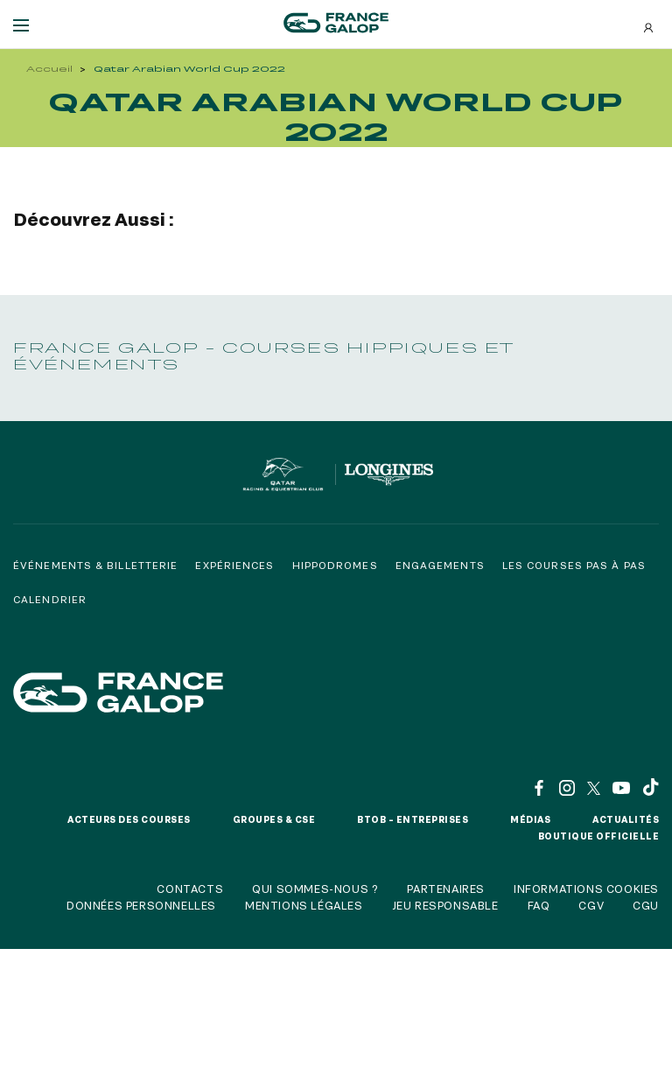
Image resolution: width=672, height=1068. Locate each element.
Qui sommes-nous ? (315, 888)
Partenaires (446, 888)
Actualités (625, 819)
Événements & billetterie (95, 565)
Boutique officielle (599, 836)
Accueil (49, 69)
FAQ (539, 905)
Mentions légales (304, 905)
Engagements (440, 565)
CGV (591, 905)
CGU (646, 905)
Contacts (190, 888)
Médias (530, 819)
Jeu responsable (445, 905)
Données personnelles (141, 905)
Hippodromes (335, 565)
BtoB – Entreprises (412, 819)
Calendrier (50, 599)
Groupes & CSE (274, 819)
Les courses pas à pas (574, 565)
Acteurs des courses (129, 819)
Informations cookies (586, 888)
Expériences (234, 565)
